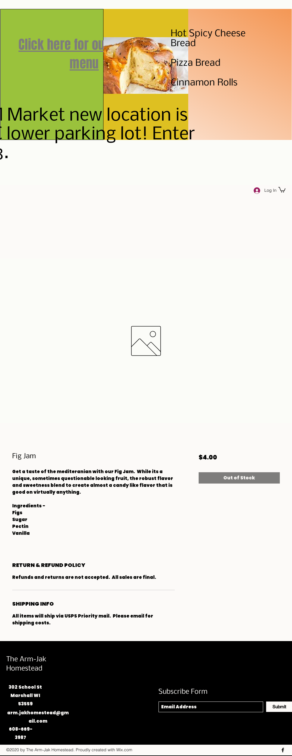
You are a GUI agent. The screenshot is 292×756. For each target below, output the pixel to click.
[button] (281, 189)
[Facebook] (283, 750)
